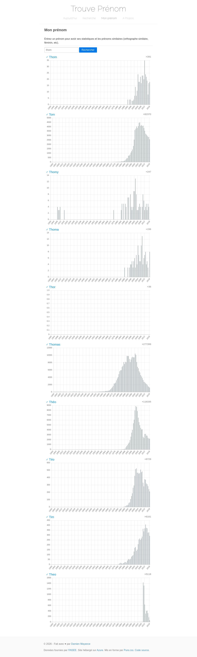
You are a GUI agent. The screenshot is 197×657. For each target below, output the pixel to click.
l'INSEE (72, 650)
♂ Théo (51, 402)
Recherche (89, 18)
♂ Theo (51, 574)
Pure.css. (129, 650)
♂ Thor (50, 287)
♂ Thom (51, 57)
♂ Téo (50, 459)
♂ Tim (50, 517)
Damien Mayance (80, 644)
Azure (100, 650)
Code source (142, 650)
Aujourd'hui (70, 18)
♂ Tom (50, 114)
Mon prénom (109, 18)
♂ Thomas (53, 344)
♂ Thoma (52, 229)
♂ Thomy (52, 172)
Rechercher (88, 50)
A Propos (128, 18)
